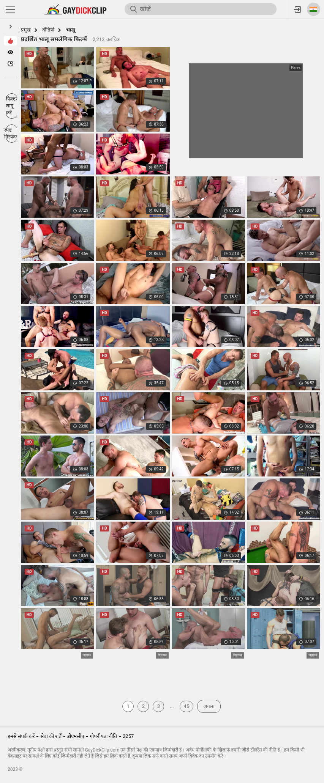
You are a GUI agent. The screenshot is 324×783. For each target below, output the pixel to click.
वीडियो (48, 30)
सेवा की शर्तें (50, 736)
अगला (208, 706)
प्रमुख (26, 30)
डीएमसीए (75, 736)
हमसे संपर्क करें (21, 736)
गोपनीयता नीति (103, 736)
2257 (128, 736)
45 (187, 706)
